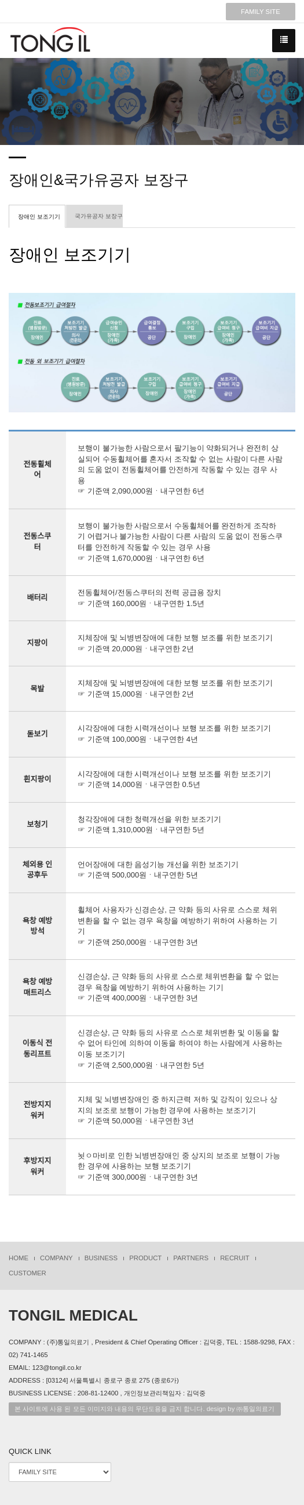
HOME (18, 1257)
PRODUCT (145, 1257)
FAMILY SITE (260, 11)
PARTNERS (190, 1257)
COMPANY (56, 1257)
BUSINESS (101, 1257)
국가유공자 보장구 (99, 216)
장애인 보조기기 (39, 216)
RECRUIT (235, 1257)
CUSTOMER (27, 1273)
